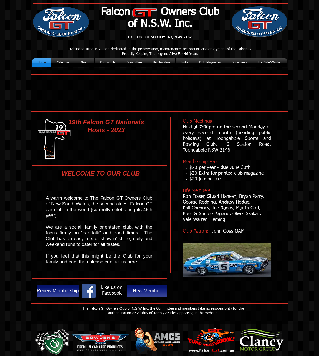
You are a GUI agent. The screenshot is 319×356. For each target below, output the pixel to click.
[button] (210, 62)
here (132, 261)
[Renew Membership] (58, 291)
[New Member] (147, 291)
